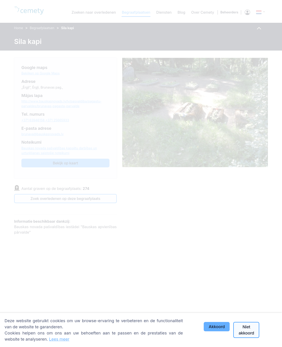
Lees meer (59, 339)
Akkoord (217, 326)
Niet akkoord (246, 329)
